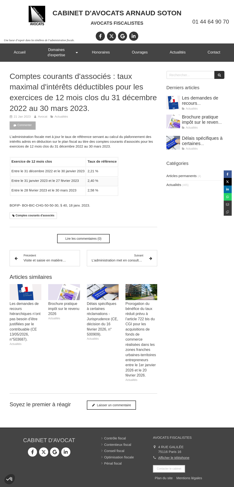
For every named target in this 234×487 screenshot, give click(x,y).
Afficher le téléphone (173, 458)
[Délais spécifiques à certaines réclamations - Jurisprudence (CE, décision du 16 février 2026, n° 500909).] (173, 143)
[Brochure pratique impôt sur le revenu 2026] (173, 121)
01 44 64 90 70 (210, 22)
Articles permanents (181, 176)
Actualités (173, 185)
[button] (9, 479)
